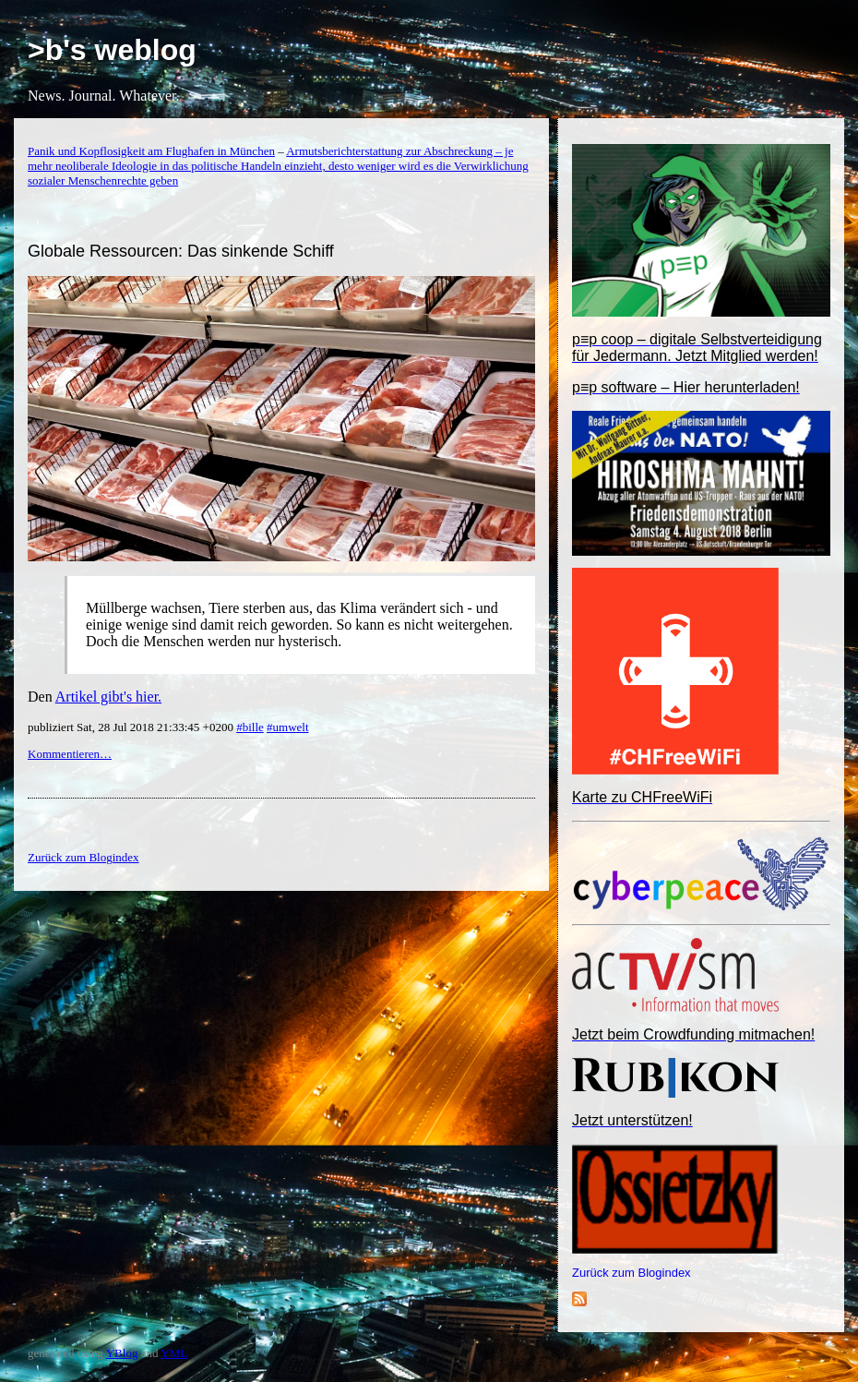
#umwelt (288, 727)
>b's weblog (112, 49)
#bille (250, 727)
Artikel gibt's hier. (108, 696)
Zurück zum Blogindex (631, 1273)
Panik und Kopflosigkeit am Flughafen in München (151, 151)
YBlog (122, 1353)
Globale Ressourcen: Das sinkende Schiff (181, 251)
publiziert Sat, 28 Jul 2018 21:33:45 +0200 (132, 727)
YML (174, 1353)
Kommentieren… (70, 754)
